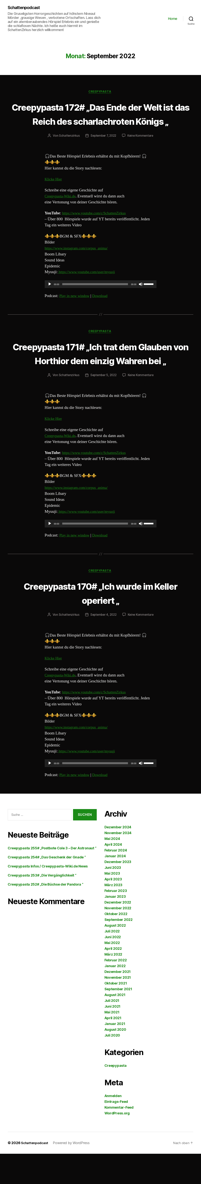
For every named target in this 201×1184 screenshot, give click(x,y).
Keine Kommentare (141, 151)
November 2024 (118, 863)
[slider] (95, 299)
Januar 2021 (114, 1054)
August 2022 (115, 956)
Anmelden (113, 1126)
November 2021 (117, 1008)
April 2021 (112, 1048)
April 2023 (113, 909)
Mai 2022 (112, 973)
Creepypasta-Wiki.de (62, 211)
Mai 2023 (112, 904)
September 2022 (118, 950)
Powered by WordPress (73, 1173)
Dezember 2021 (117, 1002)
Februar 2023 (115, 921)
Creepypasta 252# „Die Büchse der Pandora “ (45, 915)
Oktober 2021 (115, 1013)
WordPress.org (117, 1143)
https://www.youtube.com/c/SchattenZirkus (97, 228)
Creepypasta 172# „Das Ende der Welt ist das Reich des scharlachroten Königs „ (100, 121)
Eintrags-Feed (116, 1132)
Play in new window (75, 310)
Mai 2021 (111, 1042)
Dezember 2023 (117, 892)
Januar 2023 (115, 927)
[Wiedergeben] (50, 299)
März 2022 (113, 985)
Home (172, 19)
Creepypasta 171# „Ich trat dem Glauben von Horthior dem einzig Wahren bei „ (100, 375)
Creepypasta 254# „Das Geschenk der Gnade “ (47, 887)
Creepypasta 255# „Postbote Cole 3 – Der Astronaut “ (52, 878)
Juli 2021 (111, 1031)
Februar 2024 (115, 880)
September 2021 (118, 1019)
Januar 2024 (115, 886)
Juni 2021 (112, 1037)
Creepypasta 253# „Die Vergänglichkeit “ (42, 906)
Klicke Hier (54, 194)
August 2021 (114, 1025)
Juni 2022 (112, 967)
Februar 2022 (115, 990)
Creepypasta (100, 92)
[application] (100, 299)
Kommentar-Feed (119, 1138)
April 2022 (113, 979)
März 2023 (113, 915)
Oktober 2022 (115, 944)
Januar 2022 (115, 996)
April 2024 (113, 875)
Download (103, 310)
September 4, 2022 (103, 645)
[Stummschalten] (141, 299)
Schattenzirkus (67, 151)
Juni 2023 (112, 898)
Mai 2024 (112, 869)
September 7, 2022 (103, 151)
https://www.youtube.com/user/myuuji (89, 287)
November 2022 (117, 938)
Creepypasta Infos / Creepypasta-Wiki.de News (48, 896)
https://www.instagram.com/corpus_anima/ (79, 263)
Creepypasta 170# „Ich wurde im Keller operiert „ (100, 622)
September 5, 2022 (103, 405)
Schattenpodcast (26, 7)
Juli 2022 (112, 961)
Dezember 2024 (117, 857)
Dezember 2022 (117, 933)
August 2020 (115, 1060)
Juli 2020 (112, 1066)
